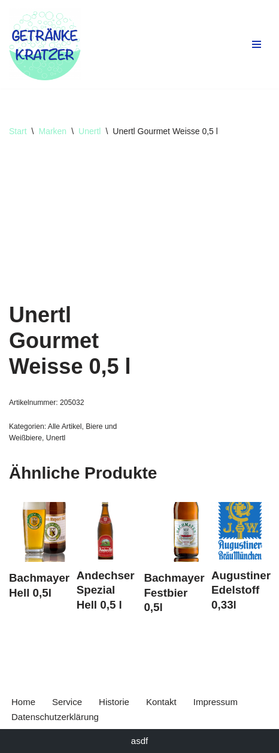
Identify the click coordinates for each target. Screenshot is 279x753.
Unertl (89, 131)
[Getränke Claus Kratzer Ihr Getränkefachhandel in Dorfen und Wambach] (45, 44)
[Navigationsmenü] (256, 44)
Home (23, 702)
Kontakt (161, 702)
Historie (114, 702)
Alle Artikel (65, 426)
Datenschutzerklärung (55, 717)
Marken (52, 131)
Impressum (215, 702)
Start (18, 131)
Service (67, 702)
